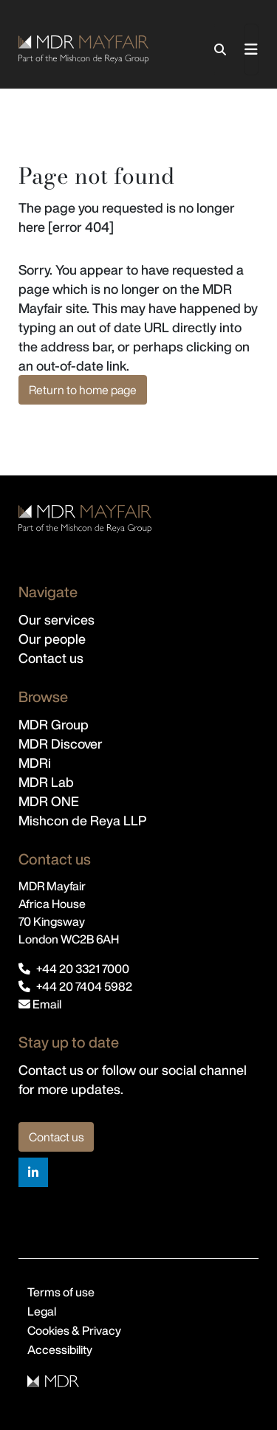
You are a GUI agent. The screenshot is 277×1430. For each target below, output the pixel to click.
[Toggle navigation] (251, 49)
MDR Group (53, 724)
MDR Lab (46, 781)
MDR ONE (48, 801)
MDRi (34, 762)
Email (39, 1004)
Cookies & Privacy (74, 1330)
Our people (52, 638)
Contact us (50, 657)
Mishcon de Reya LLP (82, 820)
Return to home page (83, 390)
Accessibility (59, 1349)
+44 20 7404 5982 (84, 986)
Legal (41, 1311)
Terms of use (61, 1292)
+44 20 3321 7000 (82, 968)
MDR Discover (60, 743)
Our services (56, 619)
